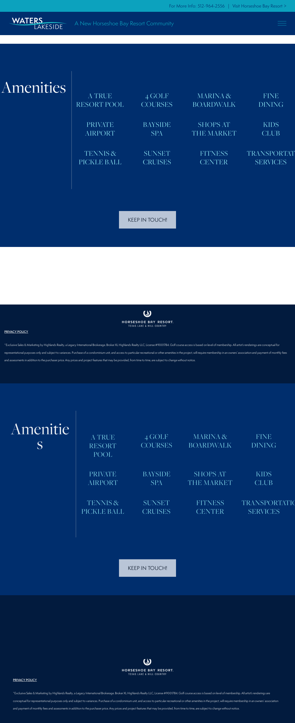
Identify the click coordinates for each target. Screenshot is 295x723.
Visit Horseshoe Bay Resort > (259, 6)
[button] (282, 23)
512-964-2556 (211, 6)
